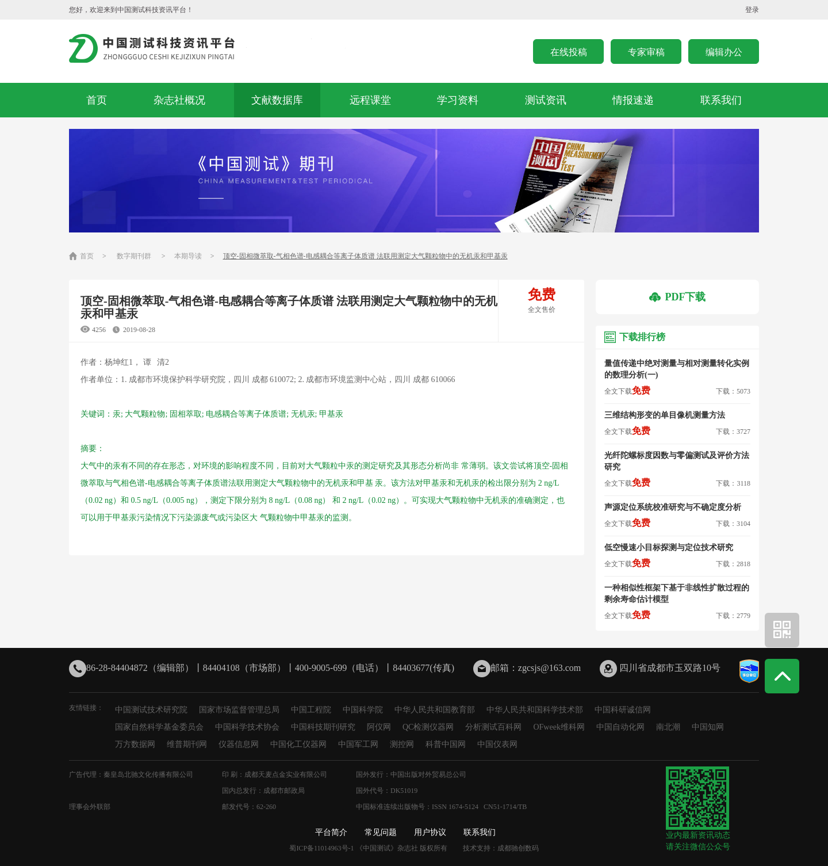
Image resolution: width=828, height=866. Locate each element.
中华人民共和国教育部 (434, 709)
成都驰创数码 (518, 848)
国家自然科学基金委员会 (159, 727)
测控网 (402, 744)
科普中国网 (445, 744)
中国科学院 (363, 709)
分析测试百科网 (493, 727)
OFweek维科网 (558, 727)
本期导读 (188, 256)
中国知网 (708, 727)
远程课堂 (370, 100)
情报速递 (633, 100)
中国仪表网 (497, 744)
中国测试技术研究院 (151, 709)
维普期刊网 (187, 744)
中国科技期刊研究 (323, 727)
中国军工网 (358, 744)
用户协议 (430, 832)
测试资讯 (545, 100)
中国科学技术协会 (247, 727)
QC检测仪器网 (428, 727)
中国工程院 (311, 709)
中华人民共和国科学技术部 (534, 709)
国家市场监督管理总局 (239, 709)
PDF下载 (677, 297)
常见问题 (381, 832)
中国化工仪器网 (298, 744)
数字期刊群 (134, 256)
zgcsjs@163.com (549, 668)
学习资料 (457, 100)
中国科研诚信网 (623, 709)
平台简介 (331, 832)
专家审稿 (646, 52)
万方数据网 (135, 744)
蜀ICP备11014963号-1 (321, 848)
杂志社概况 (179, 100)
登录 (752, 10)
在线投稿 (568, 52)
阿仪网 (379, 727)
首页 (96, 100)
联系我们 (721, 100)
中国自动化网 (620, 727)
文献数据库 (277, 100)
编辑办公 (724, 52)
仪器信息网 (238, 744)
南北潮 (668, 727)
